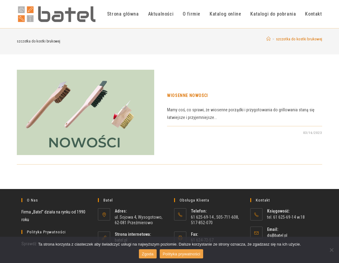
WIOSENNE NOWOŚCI (187, 95)
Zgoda (148, 254)
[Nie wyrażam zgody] (331, 250)
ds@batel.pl (277, 235)
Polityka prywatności (181, 254)
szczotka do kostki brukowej (299, 39)
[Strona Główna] (268, 39)
